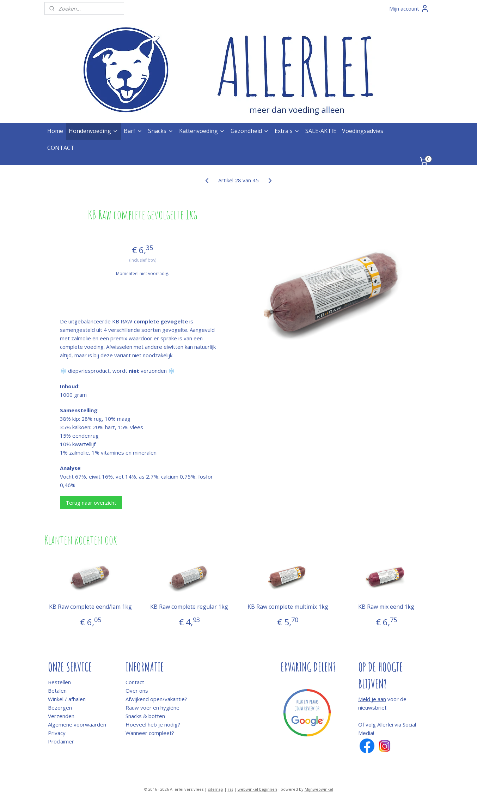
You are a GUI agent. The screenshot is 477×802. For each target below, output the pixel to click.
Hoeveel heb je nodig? (153, 724)
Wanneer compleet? (150, 732)
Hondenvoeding (93, 131)
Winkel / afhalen (67, 699)
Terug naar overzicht (91, 502)
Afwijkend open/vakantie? (156, 699)
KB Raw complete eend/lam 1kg (90, 606)
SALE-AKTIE (320, 131)
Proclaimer (61, 741)
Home (55, 131)
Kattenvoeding (202, 131)
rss (230, 789)
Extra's (287, 131)
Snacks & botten (145, 715)
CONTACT (60, 148)
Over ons (137, 690)
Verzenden (61, 715)
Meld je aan (372, 699)
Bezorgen (60, 707)
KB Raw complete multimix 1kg (287, 606)
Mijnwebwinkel (319, 789)
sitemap (215, 789)
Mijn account (409, 8)
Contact (135, 682)
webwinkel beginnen (257, 789)
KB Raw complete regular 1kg (189, 606)
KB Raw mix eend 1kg (387, 606)
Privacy (57, 732)
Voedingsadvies (362, 131)
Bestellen (59, 682)
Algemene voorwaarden (77, 724)
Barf (133, 131)
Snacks (160, 131)
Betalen (57, 690)
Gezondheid (250, 131)
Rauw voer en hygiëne (152, 707)
